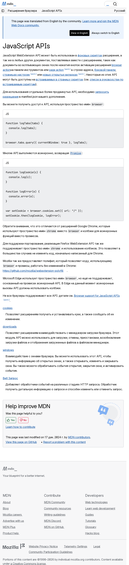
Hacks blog (92, 533)
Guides (89, 514)
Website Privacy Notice (43, 546)
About (6, 502)
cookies (8, 308)
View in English (79, 32)
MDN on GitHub (54, 527)
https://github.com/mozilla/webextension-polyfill (33, 270)
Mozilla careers (12, 514)
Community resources (57, 508)
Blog (6, 508)
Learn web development (100, 508)
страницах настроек (16, 74)
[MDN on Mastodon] (23, 485)
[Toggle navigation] (122, 4)
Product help (11, 533)
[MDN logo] (10, 469)
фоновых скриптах (90, 55)
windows (8, 350)
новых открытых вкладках (60, 74)
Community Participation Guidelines (50, 552)
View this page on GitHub (21, 442)
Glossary (90, 527)
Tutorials (90, 521)
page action (56, 70)
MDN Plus (9, 527)
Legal (96, 546)
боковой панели (104, 70)
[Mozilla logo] (14, 546)
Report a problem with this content (64, 442)
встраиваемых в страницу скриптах (59, 79)
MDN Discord (53, 521)
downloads (10, 326)
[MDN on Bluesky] (11, 485)
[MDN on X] (17, 485)
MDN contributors (79, 437)
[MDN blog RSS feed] (29, 485)
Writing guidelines (54, 514)
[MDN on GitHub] (5, 485)
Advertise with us (13, 521)
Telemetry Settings (75, 546)
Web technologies (96, 502)
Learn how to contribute (20, 427)
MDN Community (54, 502)
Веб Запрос (10, 378)
